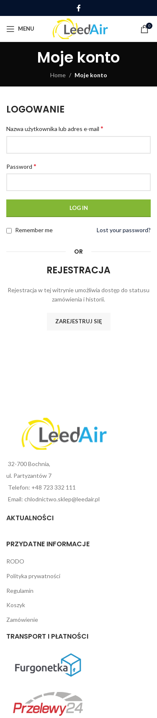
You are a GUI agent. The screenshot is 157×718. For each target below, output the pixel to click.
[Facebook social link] (78, 8)
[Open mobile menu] (20, 29)
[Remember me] (9, 230)
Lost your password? (124, 229)
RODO (15, 561)
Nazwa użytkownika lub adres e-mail (54, 128)
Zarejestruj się (78, 321)
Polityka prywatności (33, 575)
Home (58, 75)
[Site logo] (80, 27)
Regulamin (19, 590)
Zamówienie (22, 619)
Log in (78, 207)
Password (21, 166)
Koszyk (15, 604)
